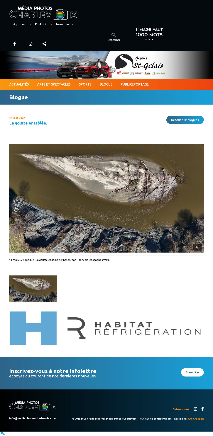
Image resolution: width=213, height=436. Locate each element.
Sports (85, 84)
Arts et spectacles (54, 84)
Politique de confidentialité (155, 418)
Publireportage (135, 84)
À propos (19, 24)
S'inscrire (192, 372)
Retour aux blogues (185, 120)
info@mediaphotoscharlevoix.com (32, 418)
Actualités (19, 84)
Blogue (106, 84)
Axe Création (196, 418)
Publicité (40, 24)
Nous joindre (64, 24)
